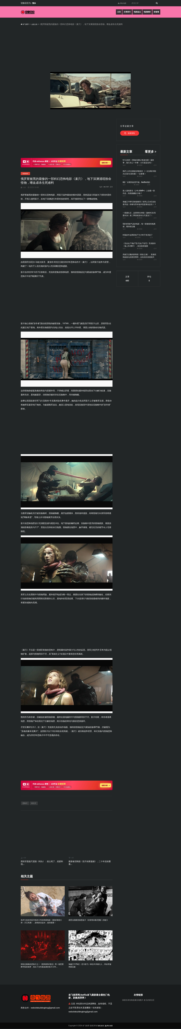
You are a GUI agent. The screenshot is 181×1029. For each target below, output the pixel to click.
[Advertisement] (96, 44)
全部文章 (38, 24)
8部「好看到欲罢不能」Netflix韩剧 (136, 182)
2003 (139, 176)
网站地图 (120, 3)
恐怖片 (25, 803)
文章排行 (122, 12)
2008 (139, 196)
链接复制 (129, 133)
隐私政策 (100, 1026)
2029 (139, 259)
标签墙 (156, 12)
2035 (137, 237)
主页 (113, 12)
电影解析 (145, 12)
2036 (139, 218)
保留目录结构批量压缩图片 (132, 1000)
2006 (139, 207)
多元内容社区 (149, 1000)
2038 (139, 248)
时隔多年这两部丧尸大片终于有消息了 (138, 235)
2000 (139, 165)
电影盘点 (134, 12)
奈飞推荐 (26, 24)
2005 (136, 185)
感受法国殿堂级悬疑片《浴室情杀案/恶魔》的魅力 (88, 920)
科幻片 (33, 803)
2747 (104, 187)
